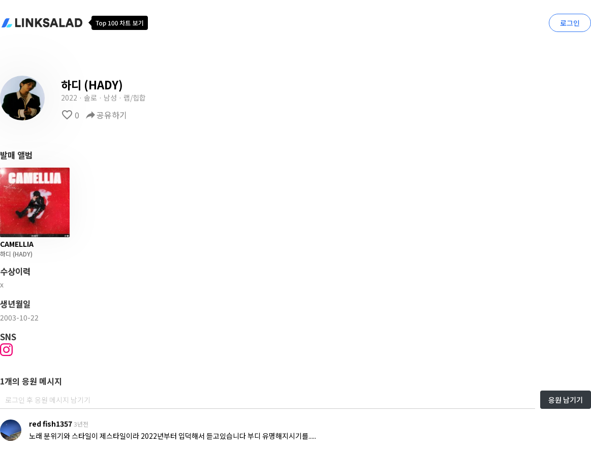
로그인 (570, 23)
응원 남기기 (565, 400)
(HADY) (22, 253)
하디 (5, 253)
